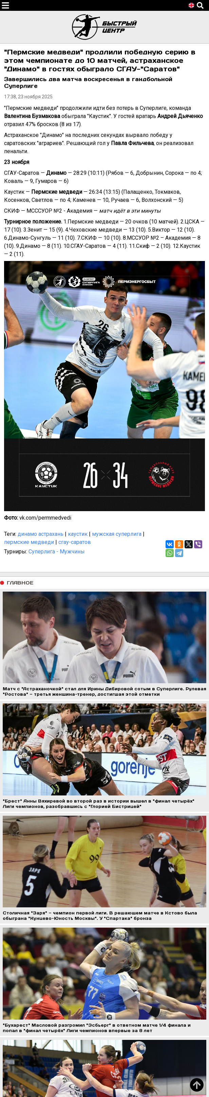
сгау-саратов (74, 542)
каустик (78, 534)
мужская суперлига (116, 534)
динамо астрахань (40, 534)
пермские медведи (29, 542)
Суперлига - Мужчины (56, 551)
